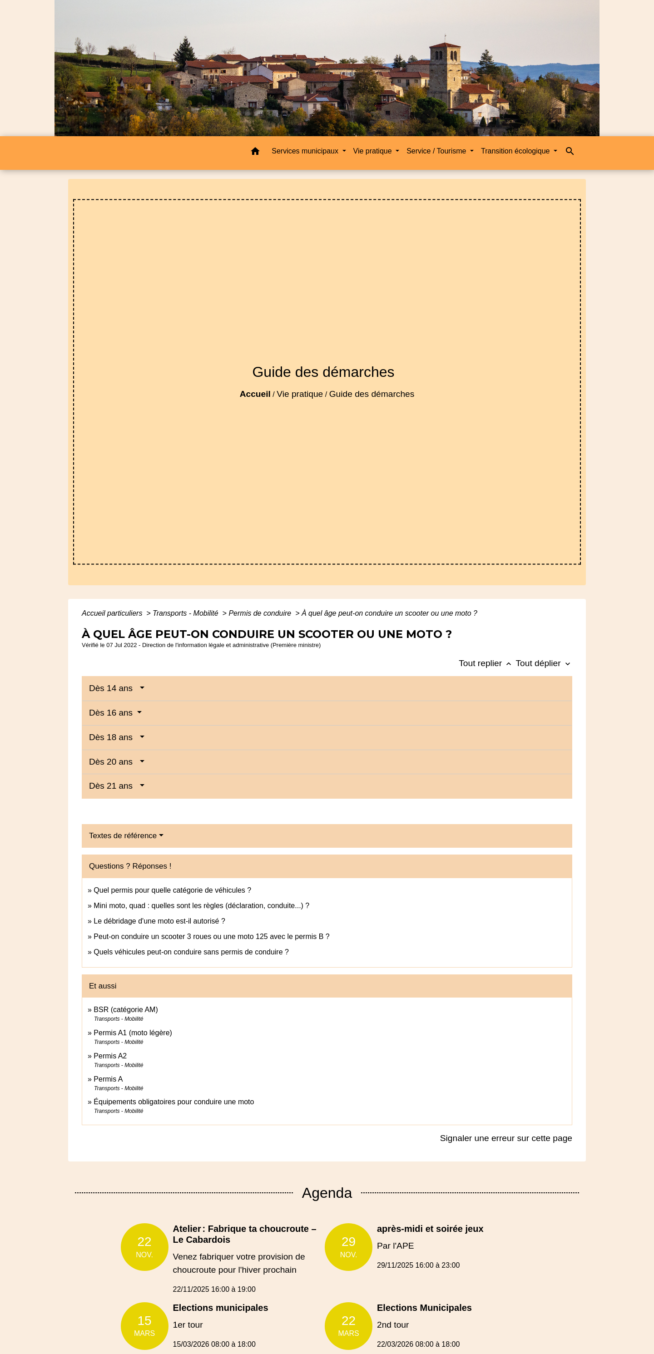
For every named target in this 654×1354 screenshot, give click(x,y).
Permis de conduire (260, 613)
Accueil (255, 394)
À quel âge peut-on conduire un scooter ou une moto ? (389, 613)
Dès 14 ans (113, 688)
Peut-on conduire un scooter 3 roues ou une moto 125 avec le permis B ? (211, 936)
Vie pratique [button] (373, 151)
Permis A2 (110, 1056)
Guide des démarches (372, 394)
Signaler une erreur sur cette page (506, 1138)
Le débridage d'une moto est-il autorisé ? (159, 921)
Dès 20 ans (113, 761)
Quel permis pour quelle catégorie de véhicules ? (172, 890)
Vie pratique (300, 394)
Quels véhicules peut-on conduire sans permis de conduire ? (191, 952)
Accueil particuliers (113, 613)
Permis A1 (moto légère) (133, 1033)
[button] (255, 152)
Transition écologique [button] (516, 151)
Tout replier (487, 663)
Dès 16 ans (112, 712)
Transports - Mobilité (186, 613)
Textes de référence (123, 835)
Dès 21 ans (113, 786)
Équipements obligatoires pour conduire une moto (174, 1102)
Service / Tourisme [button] (437, 151)
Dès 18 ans (113, 737)
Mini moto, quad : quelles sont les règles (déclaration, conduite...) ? (201, 905)
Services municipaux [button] (306, 151)
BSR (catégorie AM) (126, 1009)
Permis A (108, 1079)
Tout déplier (543, 663)
